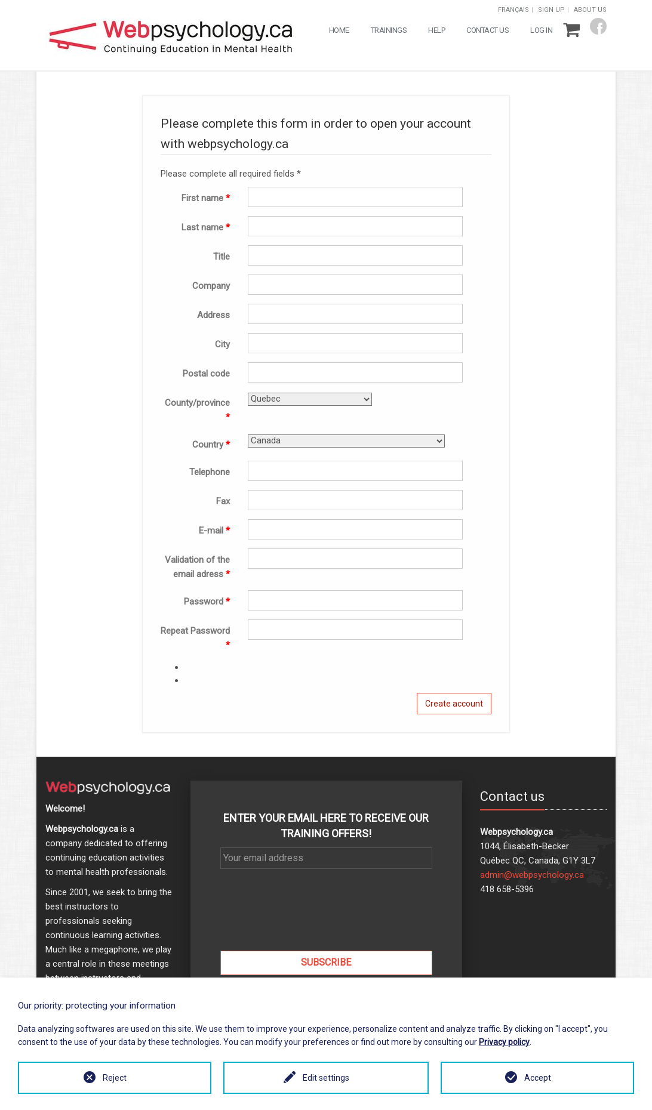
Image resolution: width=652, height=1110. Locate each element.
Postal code (206, 373)
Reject (115, 1078)
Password (207, 601)
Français (513, 10)
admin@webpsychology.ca (532, 875)
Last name (206, 227)
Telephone (209, 472)
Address (213, 315)
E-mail (214, 530)
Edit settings (326, 1078)
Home (339, 30)
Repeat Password (195, 637)
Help (436, 30)
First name (206, 198)
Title (221, 256)
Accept (537, 1078)
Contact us (487, 30)
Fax (223, 501)
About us (590, 10)
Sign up (551, 10)
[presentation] (326, 918)
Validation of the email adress (197, 566)
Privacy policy (504, 1042)
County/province (197, 410)
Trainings (389, 30)
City (222, 344)
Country (211, 444)
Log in (541, 30)
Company (211, 285)
